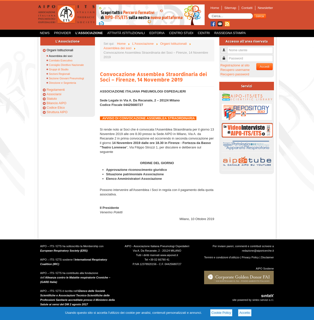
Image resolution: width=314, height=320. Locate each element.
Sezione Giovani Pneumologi (66, 78)
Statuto (52, 98)
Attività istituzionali (126, 33)
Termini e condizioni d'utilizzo (221, 257)
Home (215, 8)
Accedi (264, 66)
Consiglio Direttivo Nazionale (66, 64)
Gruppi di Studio (59, 69)
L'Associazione (89, 33)
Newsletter (265, 8)
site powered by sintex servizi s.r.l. (253, 299)
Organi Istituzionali (60, 50)
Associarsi (54, 94)
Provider (62, 33)
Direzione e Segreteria (62, 82)
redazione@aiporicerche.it (258, 250)
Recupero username (235, 70)
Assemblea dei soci (61, 55)
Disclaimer (267, 257)
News (45, 33)
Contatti (247, 8)
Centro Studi (181, 33)
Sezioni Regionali (59, 73)
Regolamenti (56, 89)
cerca (260, 16)
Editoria (157, 33)
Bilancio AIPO (57, 103)
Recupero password (235, 74)
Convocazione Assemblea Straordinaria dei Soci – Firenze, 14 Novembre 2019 (153, 77)
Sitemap (230, 8)
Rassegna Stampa (230, 33)
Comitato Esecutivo (61, 60)
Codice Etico (56, 107)
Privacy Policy (250, 257)
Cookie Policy (221, 313)
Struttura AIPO (57, 112)
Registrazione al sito (235, 65)
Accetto (244, 313)
